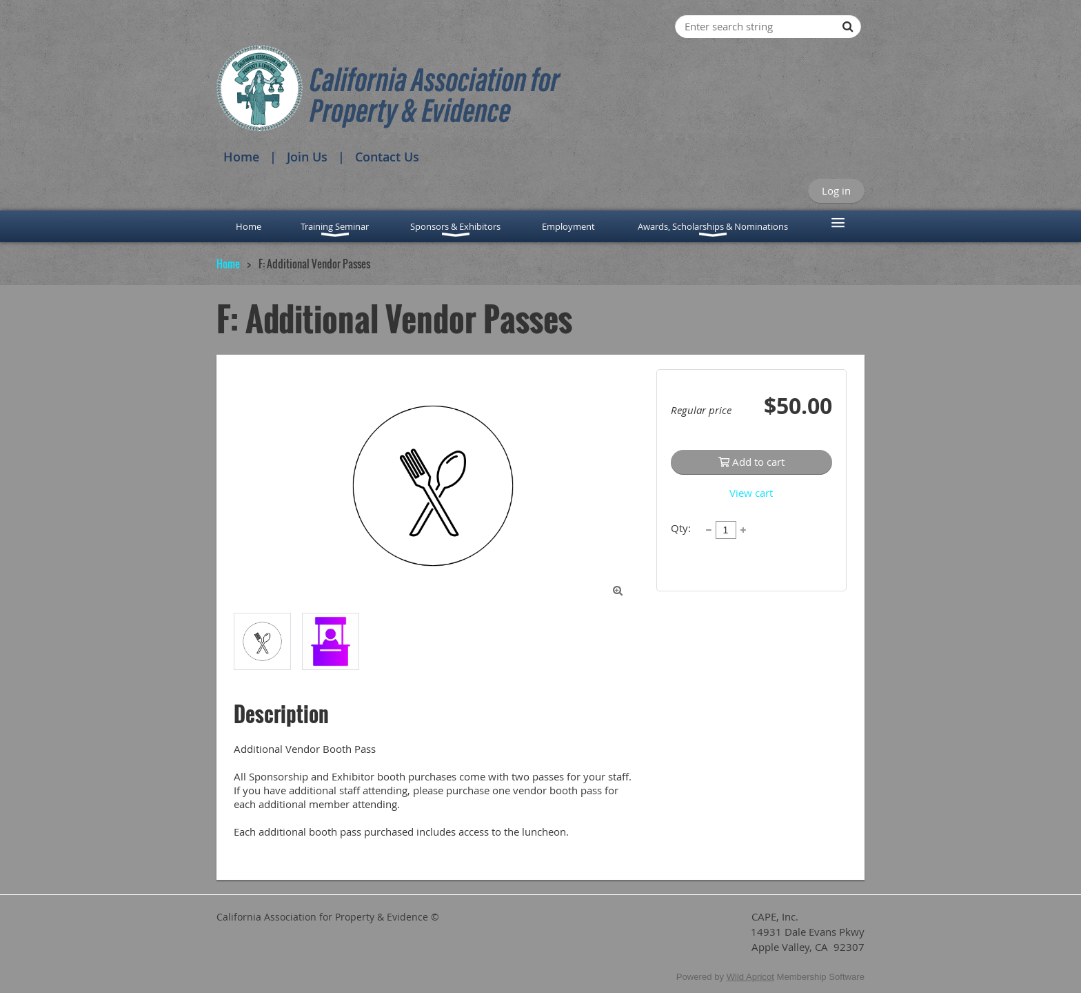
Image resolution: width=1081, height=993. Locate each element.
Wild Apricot (750, 977)
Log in (836, 190)
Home (241, 156)
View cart (751, 493)
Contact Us (387, 156)
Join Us (307, 156)
